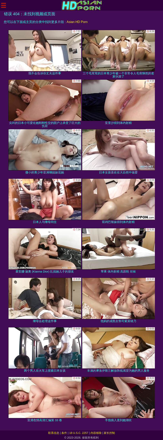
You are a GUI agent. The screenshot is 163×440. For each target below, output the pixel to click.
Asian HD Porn (77, 22)
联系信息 (53, 432)
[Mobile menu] (3, 5)
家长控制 (109, 432)
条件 (64, 432)
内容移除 (96, 432)
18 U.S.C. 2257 (78, 432)
